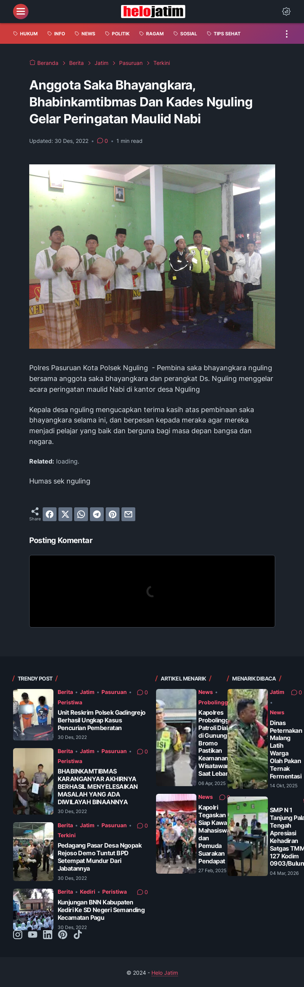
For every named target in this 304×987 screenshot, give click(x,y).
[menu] (20, 11)
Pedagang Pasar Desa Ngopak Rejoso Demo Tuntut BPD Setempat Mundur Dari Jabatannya (99, 857)
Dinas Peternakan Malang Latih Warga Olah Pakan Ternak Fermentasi (286, 749)
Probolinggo (214, 702)
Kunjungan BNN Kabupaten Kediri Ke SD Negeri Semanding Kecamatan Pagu (101, 910)
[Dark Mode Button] (286, 11)
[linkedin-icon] (47, 935)
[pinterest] (113, 514)
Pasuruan (114, 692)
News (205, 692)
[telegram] (97, 514)
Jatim (87, 692)
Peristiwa (70, 702)
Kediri (87, 891)
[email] (128, 514)
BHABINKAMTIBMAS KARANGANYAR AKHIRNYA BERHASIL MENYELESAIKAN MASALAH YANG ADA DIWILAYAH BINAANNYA (98, 787)
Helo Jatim (164, 972)
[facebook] (49, 514)
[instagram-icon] (17, 935)
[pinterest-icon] (62, 935)
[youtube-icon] (32, 935)
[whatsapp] (81, 514)
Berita (65, 692)
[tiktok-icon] (77, 935)
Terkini (67, 835)
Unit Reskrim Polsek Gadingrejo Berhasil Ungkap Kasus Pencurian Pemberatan (102, 720)
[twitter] (65, 514)
